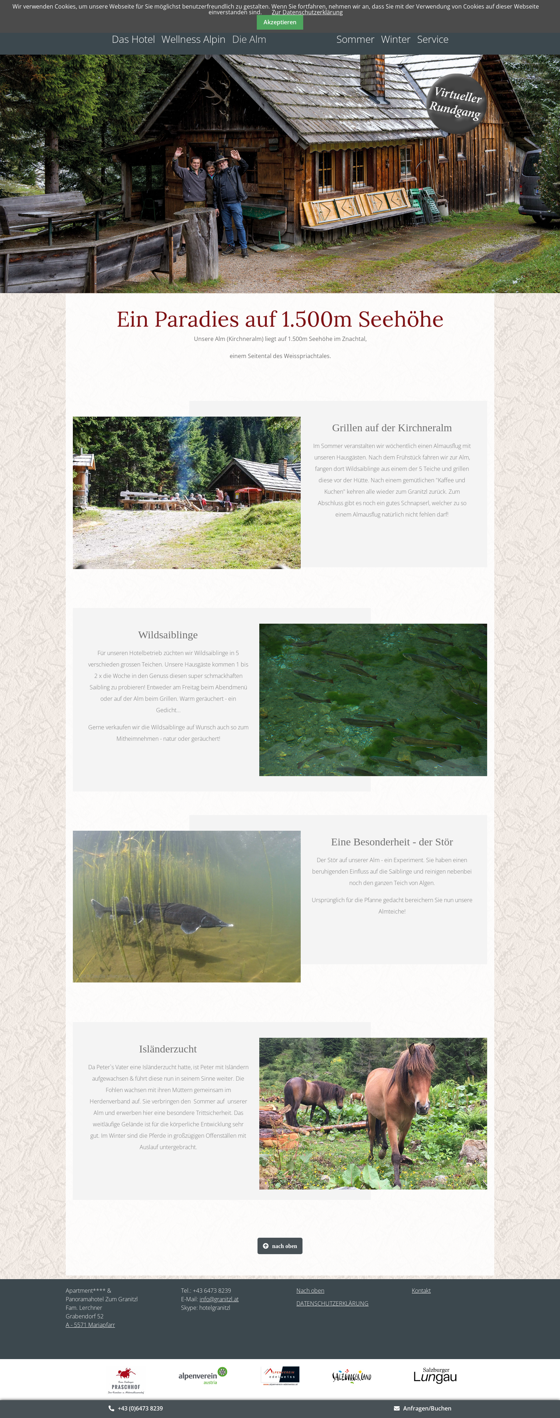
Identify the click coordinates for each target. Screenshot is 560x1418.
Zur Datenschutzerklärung (307, 12)
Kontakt (421, 1290)
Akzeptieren (280, 22)
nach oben (284, 1246)
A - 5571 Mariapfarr (90, 1325)
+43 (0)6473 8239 (140, 1408)
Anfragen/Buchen (427, 1408)
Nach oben (310, 1290)
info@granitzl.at (219, 1299)
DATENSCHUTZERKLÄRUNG (332, 1303)
